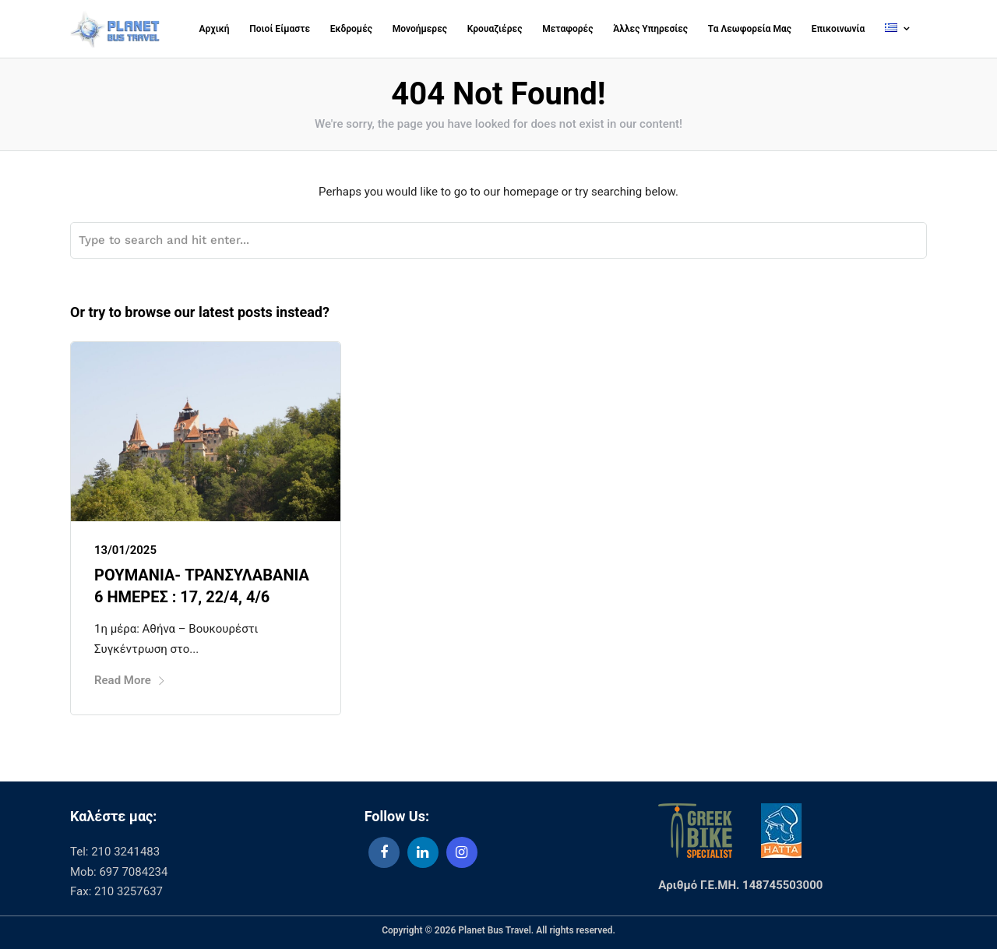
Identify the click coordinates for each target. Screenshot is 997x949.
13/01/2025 (125, 550)
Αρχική (214, 28)
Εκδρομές (351, 28)
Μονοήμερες (420, 28)
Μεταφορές (567, 28)
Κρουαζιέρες (495, 28)
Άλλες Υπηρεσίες (650, 28)
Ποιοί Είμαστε (279, 28)
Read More (130, 680)
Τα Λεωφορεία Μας (749, 28)
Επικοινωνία (838, 28)
